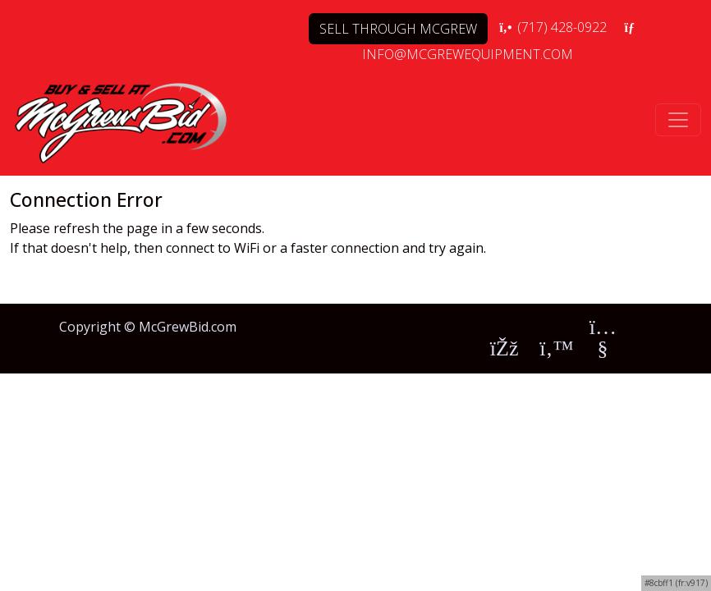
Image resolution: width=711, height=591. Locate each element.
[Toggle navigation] (678, 119)
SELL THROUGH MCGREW (398, 29)
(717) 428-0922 (552, 27)
